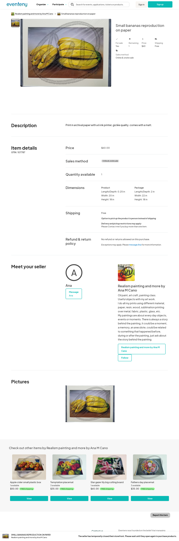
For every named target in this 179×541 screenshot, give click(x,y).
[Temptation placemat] (69, 467)
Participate (59, 4)
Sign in (141, 4)
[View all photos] (65, 64)
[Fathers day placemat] (150, 467)
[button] (42, 4)
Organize (42, 4)
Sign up (160, 4)
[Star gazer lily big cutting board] (110, 467)
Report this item (160, 515)
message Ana (135, 244)
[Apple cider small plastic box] (29, 467)
